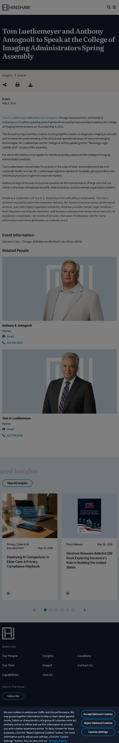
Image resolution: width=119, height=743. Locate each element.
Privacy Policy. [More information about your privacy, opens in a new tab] (58, 741)
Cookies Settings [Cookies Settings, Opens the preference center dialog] (98, 732)
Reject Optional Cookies (98, 723)
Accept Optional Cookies (98, 714)
